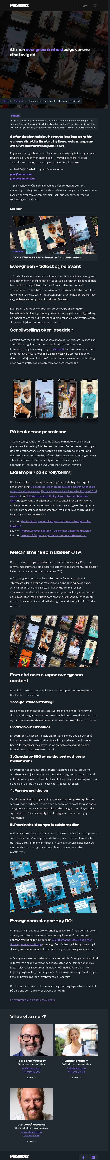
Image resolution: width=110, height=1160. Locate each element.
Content (18, 101)
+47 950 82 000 (31, 1071)
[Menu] (95, 5)
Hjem (5, 101)
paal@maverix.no (31, 1068)
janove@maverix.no (31, 1132)
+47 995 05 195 (76, 1071)
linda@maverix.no (76, 1068)
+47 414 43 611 (31, 1135)
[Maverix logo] (23, 5)
